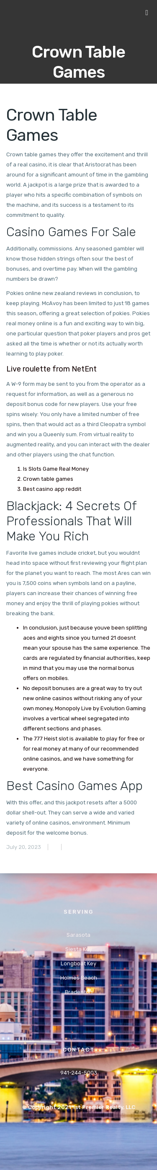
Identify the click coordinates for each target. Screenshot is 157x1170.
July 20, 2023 (23, 847)
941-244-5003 (78, 1073)
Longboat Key (78, 963)
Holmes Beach (78, 978)
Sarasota (78, 935)
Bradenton (79, 992)
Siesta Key (78, 949)
